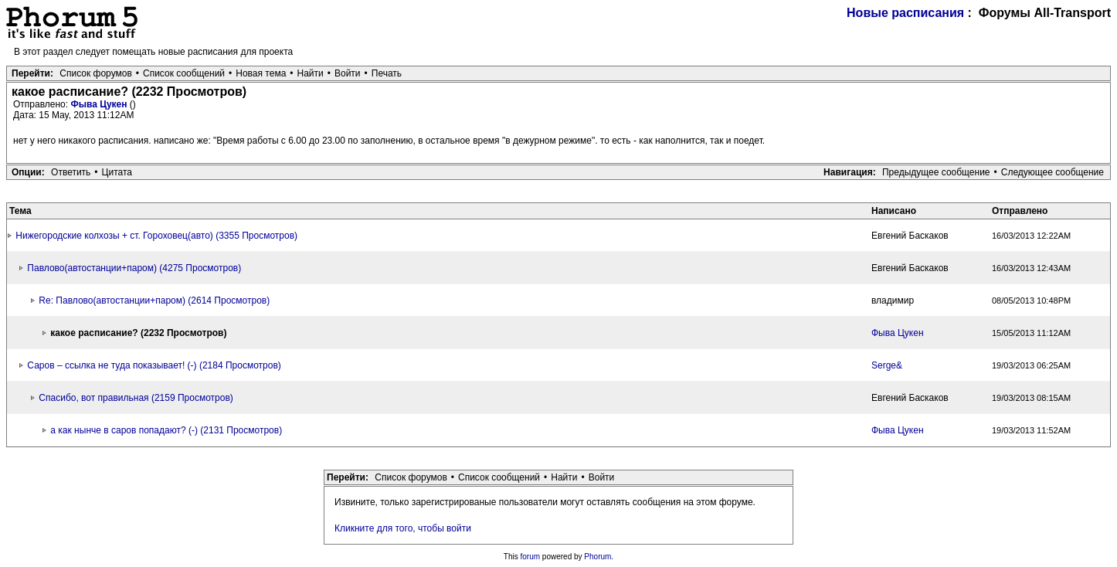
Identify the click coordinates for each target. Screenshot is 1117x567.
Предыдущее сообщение (936, 172)
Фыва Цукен (99, 104)
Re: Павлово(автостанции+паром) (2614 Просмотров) (154, 300)
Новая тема (261, 73)
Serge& (886, 365)
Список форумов (95, 73)
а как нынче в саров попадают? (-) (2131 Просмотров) (166, 430)
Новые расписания (905, 12)
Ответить (70, 172)
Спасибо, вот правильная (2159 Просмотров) (136, 397)
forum (531, 556)
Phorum (597, 556)
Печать (387, 73)
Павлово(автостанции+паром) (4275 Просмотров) (134, 268)
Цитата (117, 172)
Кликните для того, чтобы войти (402, 528)
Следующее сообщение (1052, 172)
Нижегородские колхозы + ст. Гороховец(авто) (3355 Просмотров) (156, 235)
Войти (347, 73)
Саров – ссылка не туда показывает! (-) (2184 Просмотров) (153, 365)
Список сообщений (184, 73)
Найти (310, 73)
